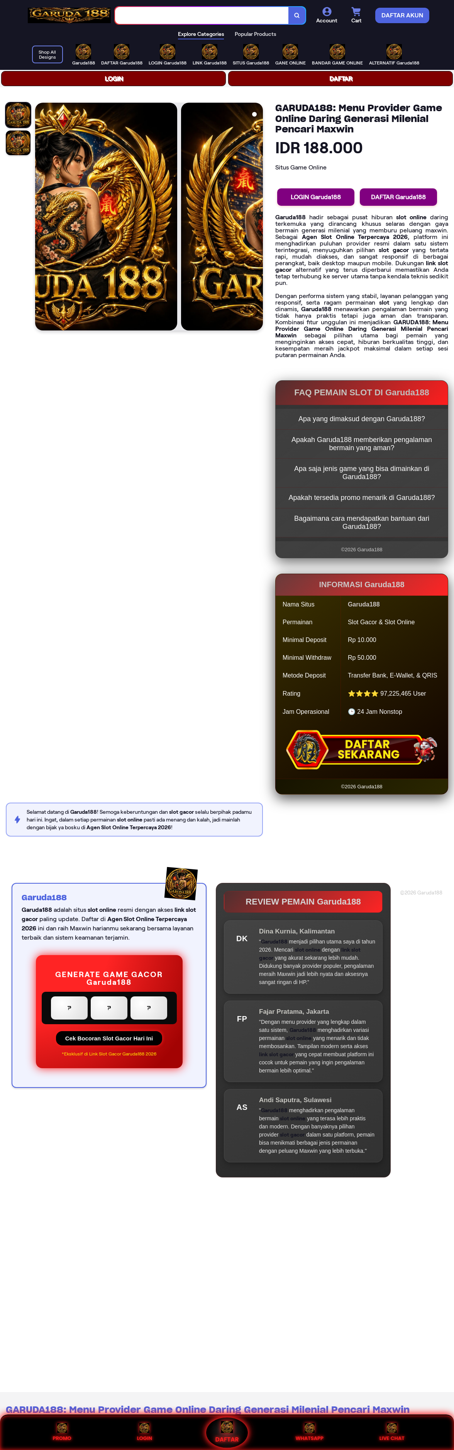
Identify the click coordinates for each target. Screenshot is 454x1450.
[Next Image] (257, 218)
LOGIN (114, 78)
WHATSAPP (309, 1432)
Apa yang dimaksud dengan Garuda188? (361, 419)
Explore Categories (201, 34)
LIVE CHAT (392, 1432)
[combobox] (202, 15)
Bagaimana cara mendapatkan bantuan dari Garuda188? (361, 522)
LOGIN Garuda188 (316, 197)
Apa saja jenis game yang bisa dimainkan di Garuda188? (361, 473)
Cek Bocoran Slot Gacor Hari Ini (109, 1038)
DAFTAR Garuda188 (398, 197)
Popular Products (255, 34)
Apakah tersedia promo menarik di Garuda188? (361, 497)
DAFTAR (340, 78)
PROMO (62, 1432)
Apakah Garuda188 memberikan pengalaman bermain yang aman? (361, 444)
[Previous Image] (41, 218)
